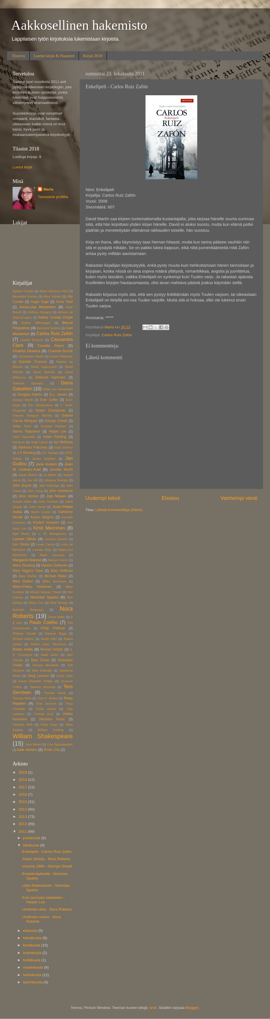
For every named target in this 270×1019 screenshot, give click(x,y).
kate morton (27, 750)
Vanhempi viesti (238, 498)
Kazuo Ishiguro (42, 517)
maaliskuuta (33, 967)
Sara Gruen (40, 660)
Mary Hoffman (62, 571)
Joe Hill (32, 480)
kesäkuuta (32, 945)
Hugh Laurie (39, 442)
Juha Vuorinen (48, 501)
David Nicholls (44, 372)
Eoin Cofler (49, 400)
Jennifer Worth (61, 470)
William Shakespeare (43, 736)
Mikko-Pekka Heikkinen (32, 587)
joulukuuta (32, 838)
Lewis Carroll (45, 544)
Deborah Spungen (28, 383)
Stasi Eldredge (42, 670)
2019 (23, 772)
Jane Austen (46, 464)
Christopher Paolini (31, 356)
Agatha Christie (23, 291)
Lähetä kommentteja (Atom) (118, 510)
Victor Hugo (49, 724)
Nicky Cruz (36, 602)
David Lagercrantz (44, 366)
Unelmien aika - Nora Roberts (47, 909)
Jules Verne (37, 507)
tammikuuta (33, 982)
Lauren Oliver (24, 539)
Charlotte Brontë (60, 351)
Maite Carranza (52, 555)
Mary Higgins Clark (28, 571)
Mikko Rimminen (55, 581)
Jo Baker (50, 475)
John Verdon (28, 496)
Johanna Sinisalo (56, 480)
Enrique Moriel (23, 399)
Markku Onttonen (54, 565)
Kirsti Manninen (49, 527)
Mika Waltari (23, 581)
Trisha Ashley (46, 709)
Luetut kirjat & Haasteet (54, 56)
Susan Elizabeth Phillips (35, 681)
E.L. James (58, 394)
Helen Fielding (54, 437)
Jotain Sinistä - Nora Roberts (46, 859)
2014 (23, 809)
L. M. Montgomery (52, 533)
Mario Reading (24, 565)
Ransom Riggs (56, 633)
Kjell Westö (21, 533)
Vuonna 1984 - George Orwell (47, 866)
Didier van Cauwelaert (58, 389)
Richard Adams (23, 638)
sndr (153, 1008)
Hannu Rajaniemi (26, 431)
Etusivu (18, 56)
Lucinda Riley (41, 549)
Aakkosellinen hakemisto (79, 25)
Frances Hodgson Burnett (32, 415)
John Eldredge (49, 485)
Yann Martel (33, 744)
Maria (48, 189)
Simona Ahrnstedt (45, 665)
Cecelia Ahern (50, 345)
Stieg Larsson (38, 676)
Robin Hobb (23, 649)
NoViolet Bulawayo (28, 609)
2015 (23, 802)
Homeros (19, 442)
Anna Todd (64, 302)
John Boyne (22, 486)
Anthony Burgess (39, 312)
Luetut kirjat (22, 167)
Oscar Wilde (56, 617)
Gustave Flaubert (53, 426)
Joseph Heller (22, 501)
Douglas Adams (30, 394)
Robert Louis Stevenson (49, 644)
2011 (23, 831)
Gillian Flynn (22, 426)
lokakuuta (31, 845)
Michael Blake (55, 576)
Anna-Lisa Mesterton (37, 307)
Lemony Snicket (56, 539)
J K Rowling (26, 453)
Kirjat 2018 (92, 56)
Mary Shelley (28, 576)
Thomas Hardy (55, 693)
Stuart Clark (64, 675)
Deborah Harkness (50, 377)
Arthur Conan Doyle (55, 317)
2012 (23, 824)
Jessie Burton (27, 475)
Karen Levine (40, 512)
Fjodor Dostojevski (50, 410)
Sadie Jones (49, 654)
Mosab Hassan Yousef (45, 592)
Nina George (59, 602)
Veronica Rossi (52, 719)
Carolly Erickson (31, 340)
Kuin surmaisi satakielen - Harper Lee (43, 899)
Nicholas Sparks (44, 597)
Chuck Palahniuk (61, 356)
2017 (23, 787)
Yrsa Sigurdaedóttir (60, 744)
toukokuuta (33, 953)
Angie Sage (39, 302)
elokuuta (30, 931)
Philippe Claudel (24, 633)
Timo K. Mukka (47, 698)
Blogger (192, 1008)
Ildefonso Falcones (32, 447)
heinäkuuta (33, 938)
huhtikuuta (32, 960)
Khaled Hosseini (46, 522)
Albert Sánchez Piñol (53, 291)
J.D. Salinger (50, 452)
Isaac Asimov (63, 447)
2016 (23, 794)
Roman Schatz (51, 649)
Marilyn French (58, 560)
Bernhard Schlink (48, 328)
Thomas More (22, 698)
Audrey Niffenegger (36, 322)
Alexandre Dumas (25, 296)
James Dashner (43, 458)
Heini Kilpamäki (24, 436)
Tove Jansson (46, 703)
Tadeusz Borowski (42, 687)
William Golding (51, 730)
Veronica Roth (23, 724)
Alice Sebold (52, 296)
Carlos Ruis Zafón (117, 335)
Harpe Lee (57, 431)
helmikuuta (32, 975)
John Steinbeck (61, 491)
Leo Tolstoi (21, 544)
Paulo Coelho (43, 622)
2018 (23, 779)
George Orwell (55, 421)
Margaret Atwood (27, 560)
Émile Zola (52, 750)
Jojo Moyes (56, 496)
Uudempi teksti (102, 498)
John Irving (35, 491)
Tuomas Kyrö (43, 714)
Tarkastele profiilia (53, 197)
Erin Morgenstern (40, 405)
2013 (23, 816)
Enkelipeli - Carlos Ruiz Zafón (47, 851)
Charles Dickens (26, 351)
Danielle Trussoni (32, 362)
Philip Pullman (53, 628)
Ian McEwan (63, 442)
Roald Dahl (49, 638)
